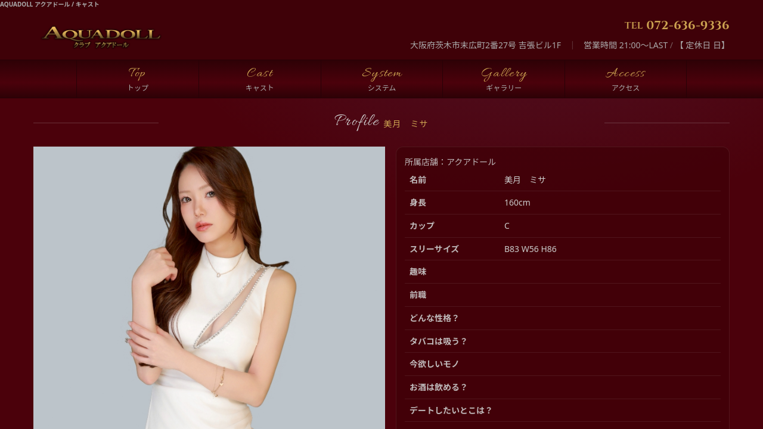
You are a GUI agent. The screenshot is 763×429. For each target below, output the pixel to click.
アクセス (626, 88)
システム (382, 88)
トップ (137, 88)
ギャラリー (504, 88)
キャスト (260, 88)
